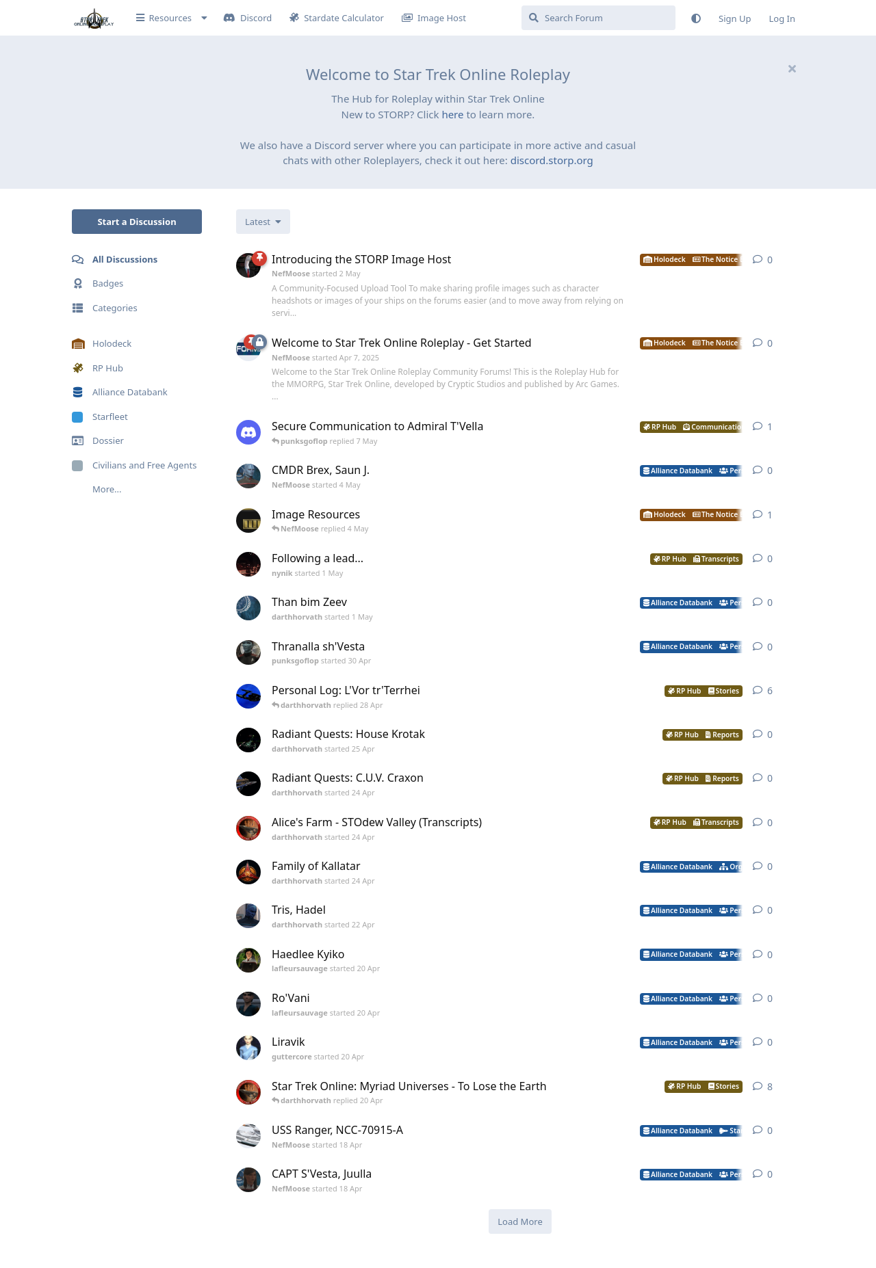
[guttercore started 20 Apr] (248, 1047)
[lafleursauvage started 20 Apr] (248, 960)
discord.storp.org (552, 160)
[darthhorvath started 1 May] (248, 608)
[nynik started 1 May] (248, 564)
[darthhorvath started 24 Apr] (248, 783)
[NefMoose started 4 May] (248, 476)
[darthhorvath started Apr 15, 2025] (248, 696)
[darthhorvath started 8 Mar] (248, 1092)
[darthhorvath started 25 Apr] (248, 740)
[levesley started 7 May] (248, 432)
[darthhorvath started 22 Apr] (248, 915)
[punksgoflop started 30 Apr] (248, 652)
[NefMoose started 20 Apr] (248, 520)
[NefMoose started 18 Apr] (248, 1136)
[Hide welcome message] (792, 68)
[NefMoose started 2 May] (248, 265)
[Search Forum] (598, 17)
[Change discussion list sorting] (263, 221)
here (452, 114)
